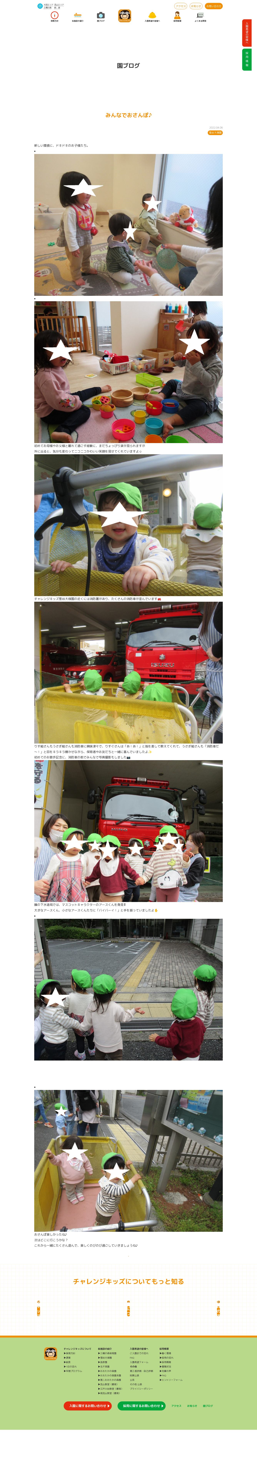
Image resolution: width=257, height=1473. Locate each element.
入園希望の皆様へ (152, 16)
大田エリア (48, 4)
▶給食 (67, 1405)
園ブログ (101, 16)
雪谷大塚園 (215, 132)
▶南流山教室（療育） (109, 1436)
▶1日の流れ (70, 1409)
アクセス (181, 6)
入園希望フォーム (139, 1405)
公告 (132, 1423)
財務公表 (134, 1418)
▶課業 (67, 1401)
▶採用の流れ (166, 1401)
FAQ (132, 1401)
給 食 (57, 7)
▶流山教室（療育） (108, 1427)
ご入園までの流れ (139, 1396)
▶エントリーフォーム (171, 1423)
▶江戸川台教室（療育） (110, 1432)
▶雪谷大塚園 (105, 1401)
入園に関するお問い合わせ (87, 1449)
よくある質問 (200, 16)
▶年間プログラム (73, 1414)
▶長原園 (102, 1405)
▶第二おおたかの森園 (109, 1423)
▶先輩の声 (165, 1414)
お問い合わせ (213, 6)
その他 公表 (136, 1427)
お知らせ (196, 6)
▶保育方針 (69, 1396)
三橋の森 (47, 7)
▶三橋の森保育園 (107, 1396)
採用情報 (177, 16)
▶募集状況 (165, 1409)
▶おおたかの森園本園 (109, 1418)
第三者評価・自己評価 (141, 1414)
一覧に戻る (128, 1260)
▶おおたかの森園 (107, 1414)
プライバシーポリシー (141, 1432)
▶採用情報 (165, 1405)
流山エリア (59, 4)
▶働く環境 (165, 1396)
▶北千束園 (103, 1409)
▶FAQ (162, 1418)
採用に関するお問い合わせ (141, 1449)
